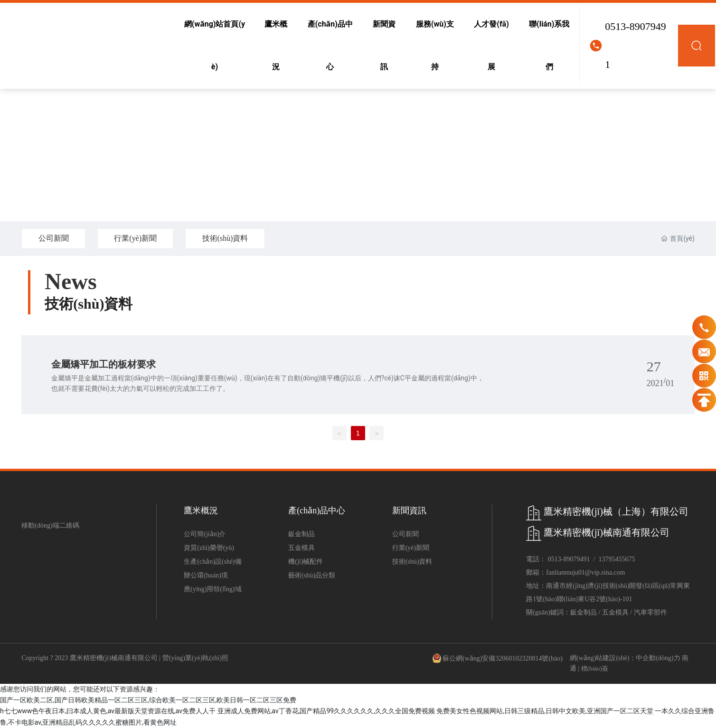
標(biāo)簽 (594, 668)
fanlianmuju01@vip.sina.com (585, 572)
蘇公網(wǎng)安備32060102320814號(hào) (503, 658)
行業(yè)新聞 (136, 238)
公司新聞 (53, 238)
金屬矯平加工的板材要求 (103, 364)
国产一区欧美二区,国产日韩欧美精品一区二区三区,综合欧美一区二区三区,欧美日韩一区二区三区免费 (148, 700)
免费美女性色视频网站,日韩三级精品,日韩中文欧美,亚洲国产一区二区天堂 (544, 711)
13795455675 (616, 559)
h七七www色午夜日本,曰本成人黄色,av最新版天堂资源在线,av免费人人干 (108, 711)
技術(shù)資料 (227, 238)
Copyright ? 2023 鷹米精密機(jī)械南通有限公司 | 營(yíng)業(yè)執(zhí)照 (124, 658)
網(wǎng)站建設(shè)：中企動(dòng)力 (625, 658)
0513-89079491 (635, 45)
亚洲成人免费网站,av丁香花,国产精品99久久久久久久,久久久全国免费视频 (326, 711)
